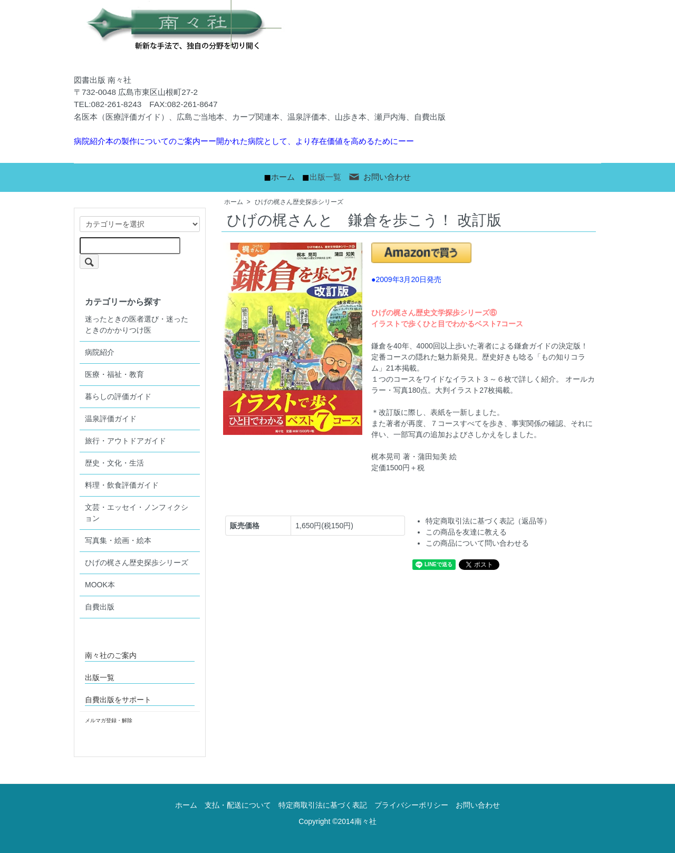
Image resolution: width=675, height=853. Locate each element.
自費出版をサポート (118, 699)
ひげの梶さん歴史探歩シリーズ (299, 202)
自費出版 (99, 607)
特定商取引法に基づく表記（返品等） (488, 521)
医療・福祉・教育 (114, 374)
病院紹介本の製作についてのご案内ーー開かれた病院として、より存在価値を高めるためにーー (244, 141)
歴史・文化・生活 (114, 463)
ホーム (283, 176)
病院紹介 (99, 352)
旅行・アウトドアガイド (125, 441)
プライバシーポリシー (411, 805)
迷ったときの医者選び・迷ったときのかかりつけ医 (136, 324)
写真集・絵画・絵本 (118, 540)
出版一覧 (325, 176)
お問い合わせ (379, 176)
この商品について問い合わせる (477, 543)
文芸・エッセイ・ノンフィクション (136, 512)
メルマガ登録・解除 (108, 720)
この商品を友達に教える (466, 532)
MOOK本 (100, 584)
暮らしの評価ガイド (118, 396)
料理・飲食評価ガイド (122, 485)
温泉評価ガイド (111, 418)
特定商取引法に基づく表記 (322, 805)
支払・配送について (238, 805)
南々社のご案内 (111, 655)
